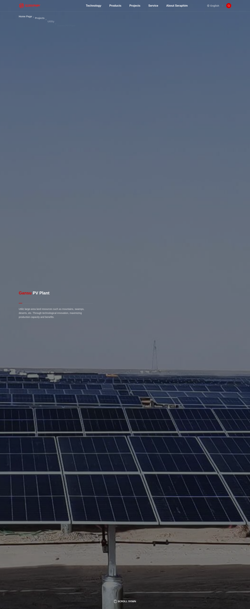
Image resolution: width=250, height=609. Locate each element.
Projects (39, 25)
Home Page (25, 20)
